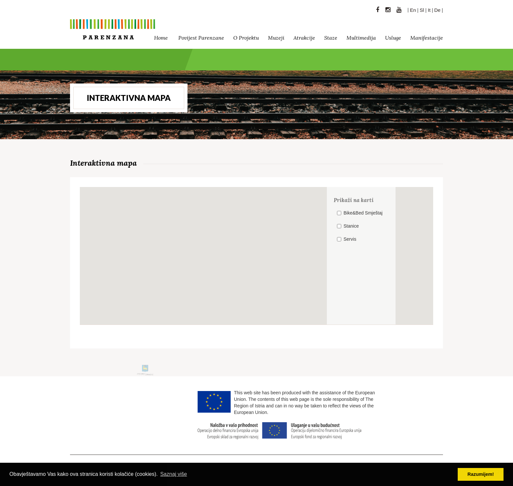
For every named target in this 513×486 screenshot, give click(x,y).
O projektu (246, 36)
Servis (350, 239)
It (429, 8)
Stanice (351, 226)
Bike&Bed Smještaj (363, 212)
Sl (422, 8)
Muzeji (276, 36)
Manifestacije (426, 36)
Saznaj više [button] (173, 474)
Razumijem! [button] (481, 474)
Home (161, 36)
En (413, 8)
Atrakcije (304, 36)
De (437, 8)
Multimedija (361, 36)
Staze (330, 36)
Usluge (393, 36)
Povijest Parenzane (201, 36)
